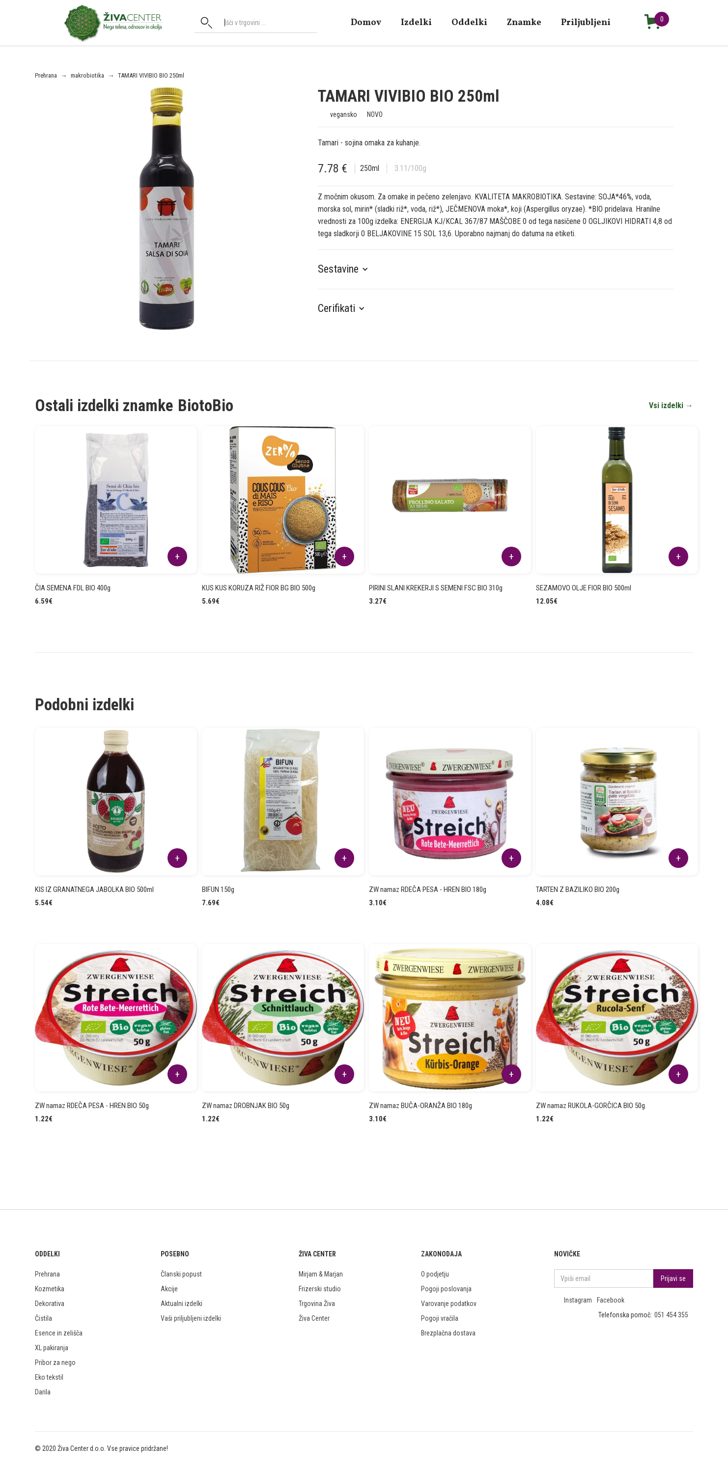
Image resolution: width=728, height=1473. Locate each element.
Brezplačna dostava (448, 1333)
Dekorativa (49, 1303)
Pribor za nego (55, 1362)
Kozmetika (49, 1289)
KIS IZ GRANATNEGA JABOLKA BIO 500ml (94, 889)
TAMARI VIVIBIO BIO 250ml (151, 75)
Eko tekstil (49, 1377)
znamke (524, 22)
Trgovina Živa (317, 1303)
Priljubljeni (586, 22)
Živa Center (314, 1318)
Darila (43, 1392)
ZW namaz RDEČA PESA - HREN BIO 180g (427, 889)
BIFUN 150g (218, 889)
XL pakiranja (51, 1348)
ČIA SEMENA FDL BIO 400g (73, 588)
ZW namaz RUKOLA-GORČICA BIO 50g (590, 1105)
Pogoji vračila (439, 1318)
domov (366, 22)
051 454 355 (671, 1315)
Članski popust (181, 1274)
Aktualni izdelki (181, 1303)
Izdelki (416, 22)
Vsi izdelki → (671, 405)
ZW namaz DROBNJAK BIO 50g (245, 1105)
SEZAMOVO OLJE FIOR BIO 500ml (583, 588)
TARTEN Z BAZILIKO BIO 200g (577, 889)
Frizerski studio (320, 1289)
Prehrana (46, 75)
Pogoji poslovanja (446, 1289)
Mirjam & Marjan (321, 1274)
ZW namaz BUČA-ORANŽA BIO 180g (420, 1105)
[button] (348, 269)
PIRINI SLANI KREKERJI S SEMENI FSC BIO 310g (436, 588)
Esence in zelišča (59, 1333)
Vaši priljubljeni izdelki (191, 1318)
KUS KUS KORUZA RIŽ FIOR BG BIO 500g (258, 588)
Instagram (578, 1300)
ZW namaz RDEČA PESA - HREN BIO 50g (92, 1105)
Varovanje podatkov (448, 1303)
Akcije (169, 1289)
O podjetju (435, 1274)
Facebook (610, 1300)
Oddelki (469, 22)
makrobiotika (87, 75)
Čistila (43, 1318)
